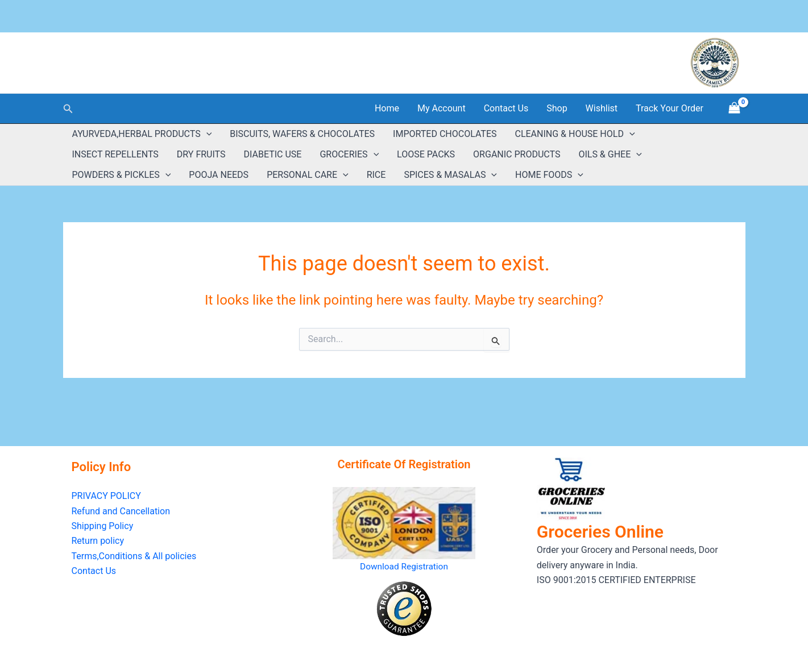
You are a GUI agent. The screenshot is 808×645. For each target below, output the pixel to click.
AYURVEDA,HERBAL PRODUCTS (142, 134)
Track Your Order (669, 108)
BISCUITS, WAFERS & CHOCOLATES (302, 133)
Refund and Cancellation (121, 511)
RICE (376, 174)
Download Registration (404, 566)
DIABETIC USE (273, 154)
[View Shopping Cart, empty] (734, 108)
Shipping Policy (103, 526)
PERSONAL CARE (308, 175)
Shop (556, 108)
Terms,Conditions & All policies (134, 556)
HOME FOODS (549, 175)
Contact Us (506, 108)
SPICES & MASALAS (450, 175)
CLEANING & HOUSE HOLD (575, 134)
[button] (68, 109)
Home (387, 108)
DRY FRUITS (201, 154)
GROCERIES (349, 154)
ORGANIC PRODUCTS (516, 154)
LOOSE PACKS (426, 154)
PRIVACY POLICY (106, 495)
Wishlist (602, 108)
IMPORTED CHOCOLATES (444, 133)
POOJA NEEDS (218, 174)
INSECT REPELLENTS (115, 154)
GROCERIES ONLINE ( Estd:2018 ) (174, 56)
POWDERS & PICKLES (121, 175)
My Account (441, 108)
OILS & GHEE (609, 154)
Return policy (98, 540)
